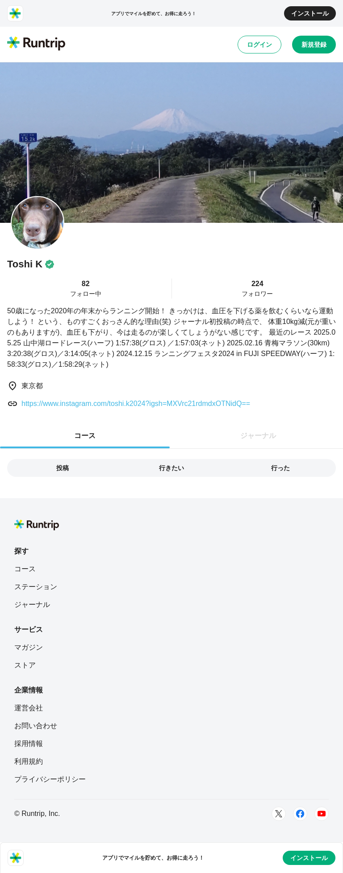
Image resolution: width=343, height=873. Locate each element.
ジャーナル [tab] (258, 435)
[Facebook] (300, 814)
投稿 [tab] (62, 467)
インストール (310, 13)
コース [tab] (85, 435)
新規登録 (313, 44)
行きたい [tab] (171, 467)
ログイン (259, 44)
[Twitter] (279, 814)
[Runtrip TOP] (36, 44)
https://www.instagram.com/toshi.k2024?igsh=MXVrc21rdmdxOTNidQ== (135, 403)
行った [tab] (280, 467)
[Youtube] (321, 814)
